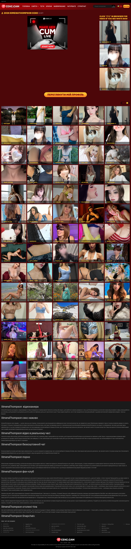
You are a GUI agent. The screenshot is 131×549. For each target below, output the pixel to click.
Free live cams (80, 524)
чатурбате (71, 6)
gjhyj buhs (79, 532)
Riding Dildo (6, 526)
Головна (26, 6)
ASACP (65, 542)
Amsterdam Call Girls (8, 530)
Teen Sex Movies (29, 532)
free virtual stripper (56, 530)
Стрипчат (82, 6)
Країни (49, 6)
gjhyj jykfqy (104, 530)
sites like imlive (105, 528)
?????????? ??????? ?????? (32, 530)
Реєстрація (126, 6)
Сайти (34, 6)
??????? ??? (6, 532)
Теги (42, 6)
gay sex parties (55, 526)
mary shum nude (106, 532)
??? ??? (53, 528)
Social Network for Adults (83, 530)
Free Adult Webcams (30, 528)
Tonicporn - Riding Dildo (108, 524)
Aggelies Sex (28, 524)
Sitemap (128, 524)
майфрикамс (59, 6)
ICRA (69, 542)
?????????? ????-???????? (58, 524)
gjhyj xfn (104, 526)
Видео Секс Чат (81, 528)
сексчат (3, 1)
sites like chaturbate (8, 528)
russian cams (54, 532)
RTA (61, 542)
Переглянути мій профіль (65, 94)
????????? (5, 524)
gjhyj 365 (27, 526)
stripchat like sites (81, 526)
